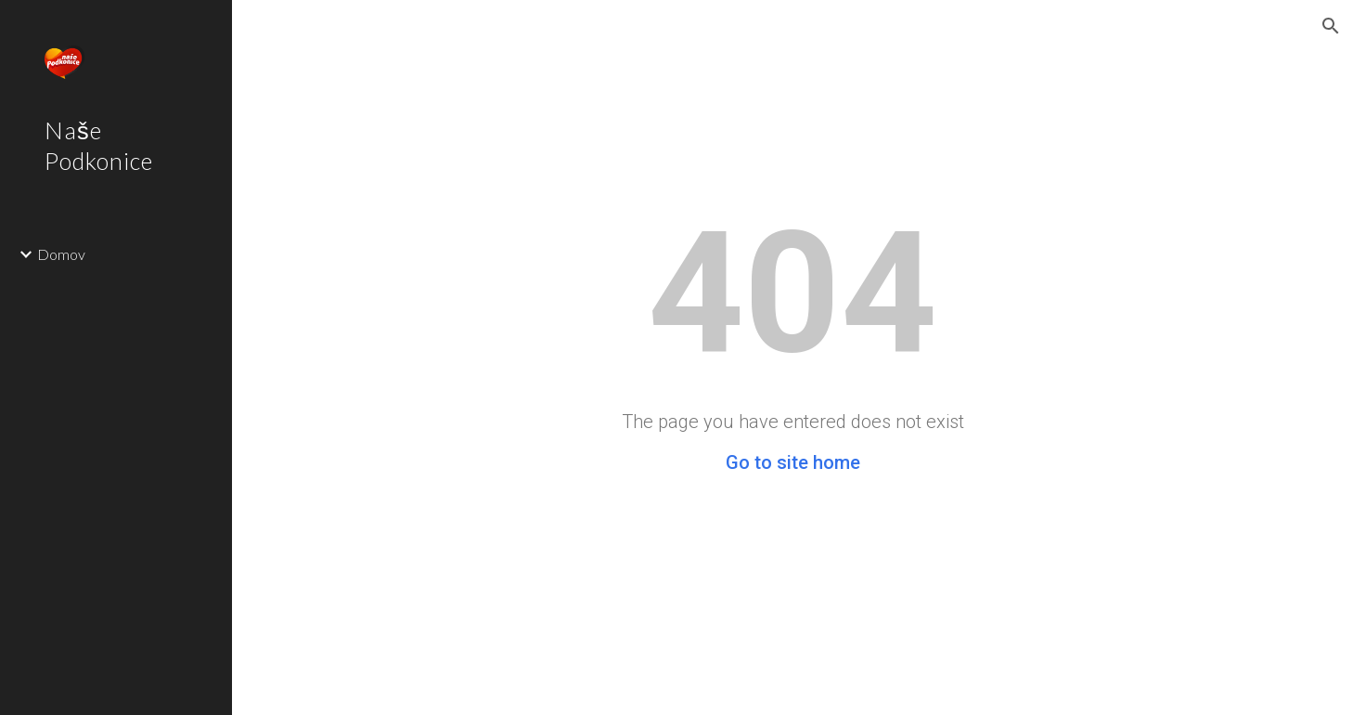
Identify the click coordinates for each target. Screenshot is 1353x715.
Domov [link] (61, 254)
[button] (1330, 26)
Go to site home (793, 462)
